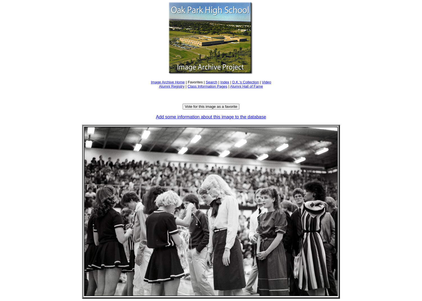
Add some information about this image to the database (211, 117)
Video (266, 82)
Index (224, 82)
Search (211, 82)
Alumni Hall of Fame (246, 86)
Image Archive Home (168, 82)
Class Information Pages (208, 86)
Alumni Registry (172, 86)
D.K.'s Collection (245, 82)
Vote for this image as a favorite (211, 106)
